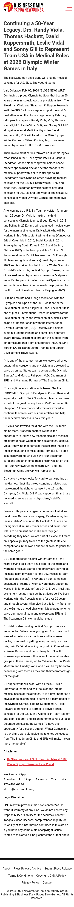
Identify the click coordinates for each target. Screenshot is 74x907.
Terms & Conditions (20, 875)
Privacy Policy (30, 882)
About (6, 868)
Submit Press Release (58, 868)
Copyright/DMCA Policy (51, 875)
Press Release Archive (27, 868)
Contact (47, 882)
